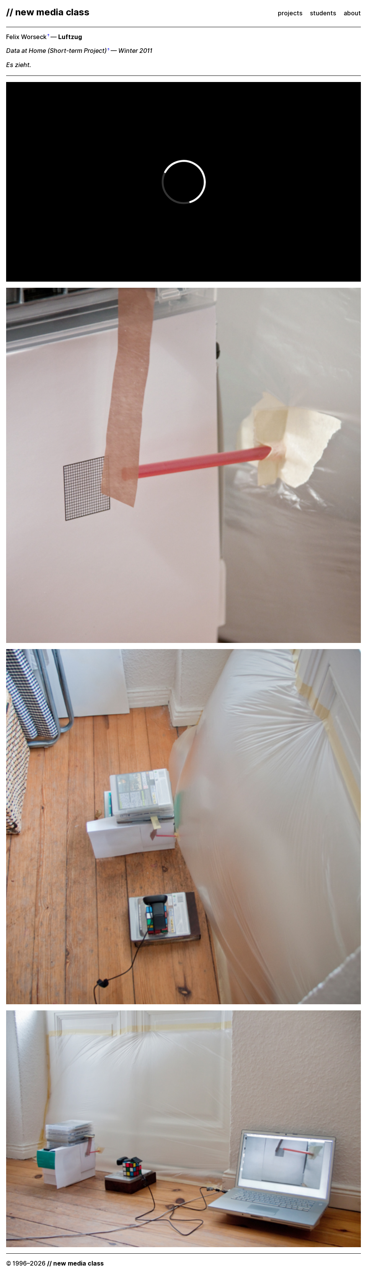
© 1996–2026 (55, 1263)
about (352, 13)
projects (290, 13)
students (323, 13)
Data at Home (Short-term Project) (56, 50)
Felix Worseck (26, 37)
